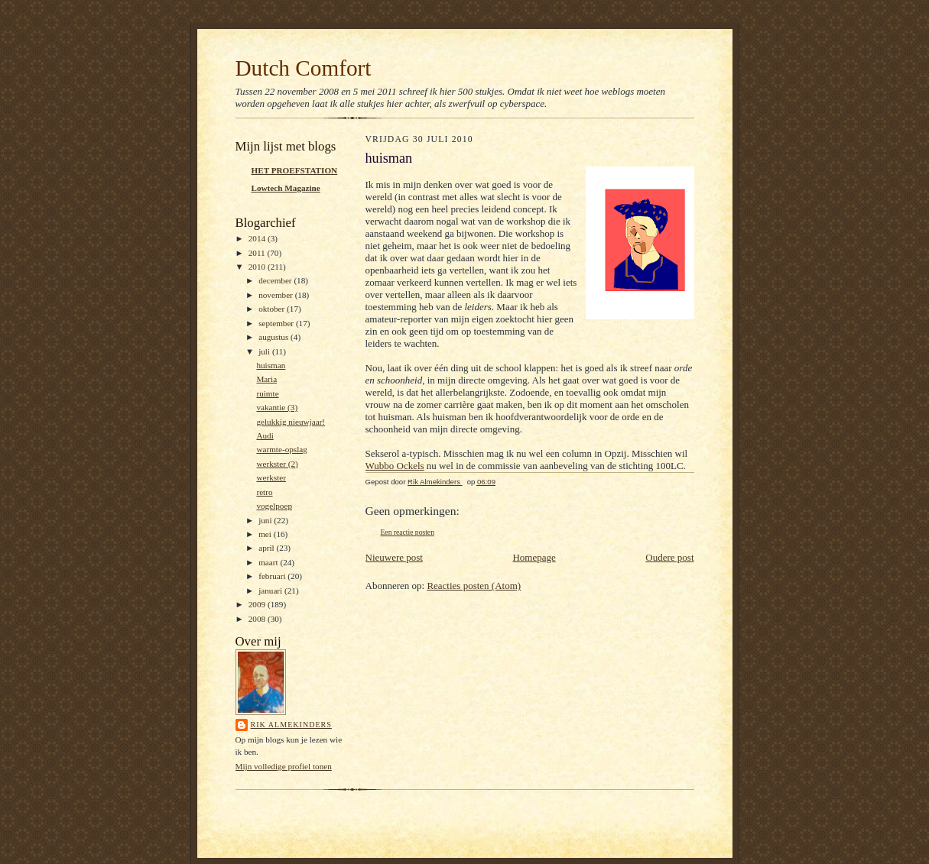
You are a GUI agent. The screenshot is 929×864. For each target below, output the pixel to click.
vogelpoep (274, 505)
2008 (258, 618)
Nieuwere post (394, 557)
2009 (258, 604)
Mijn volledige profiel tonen (283, 766)
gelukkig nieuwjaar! (290, 421)
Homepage (533, 557)
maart (269, 562)
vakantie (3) (276, 407)
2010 (258, 266)
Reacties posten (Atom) (474, 585)
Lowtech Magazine (286, 188)
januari (271, 590)
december (276, 280)
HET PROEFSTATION (295, 170)
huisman (270, 365)
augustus (274, 336)
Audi (264, 435)
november (276, 294)
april (267, 547)
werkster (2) (276, 463)
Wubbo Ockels (394, 465)
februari (272, 576)
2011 (258, 252)
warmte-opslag (281, 449)
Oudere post (669, 557)
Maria (266, 378)
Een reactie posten (407, 532)
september (277, 323)
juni (266, 520)
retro (264, 492)
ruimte (267, 393)
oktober (272, 308)
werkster (270, 477)
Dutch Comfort (303, 68)
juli (265, 351)
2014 (258, 238)
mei (266, 534)
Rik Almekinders (291, 724)
